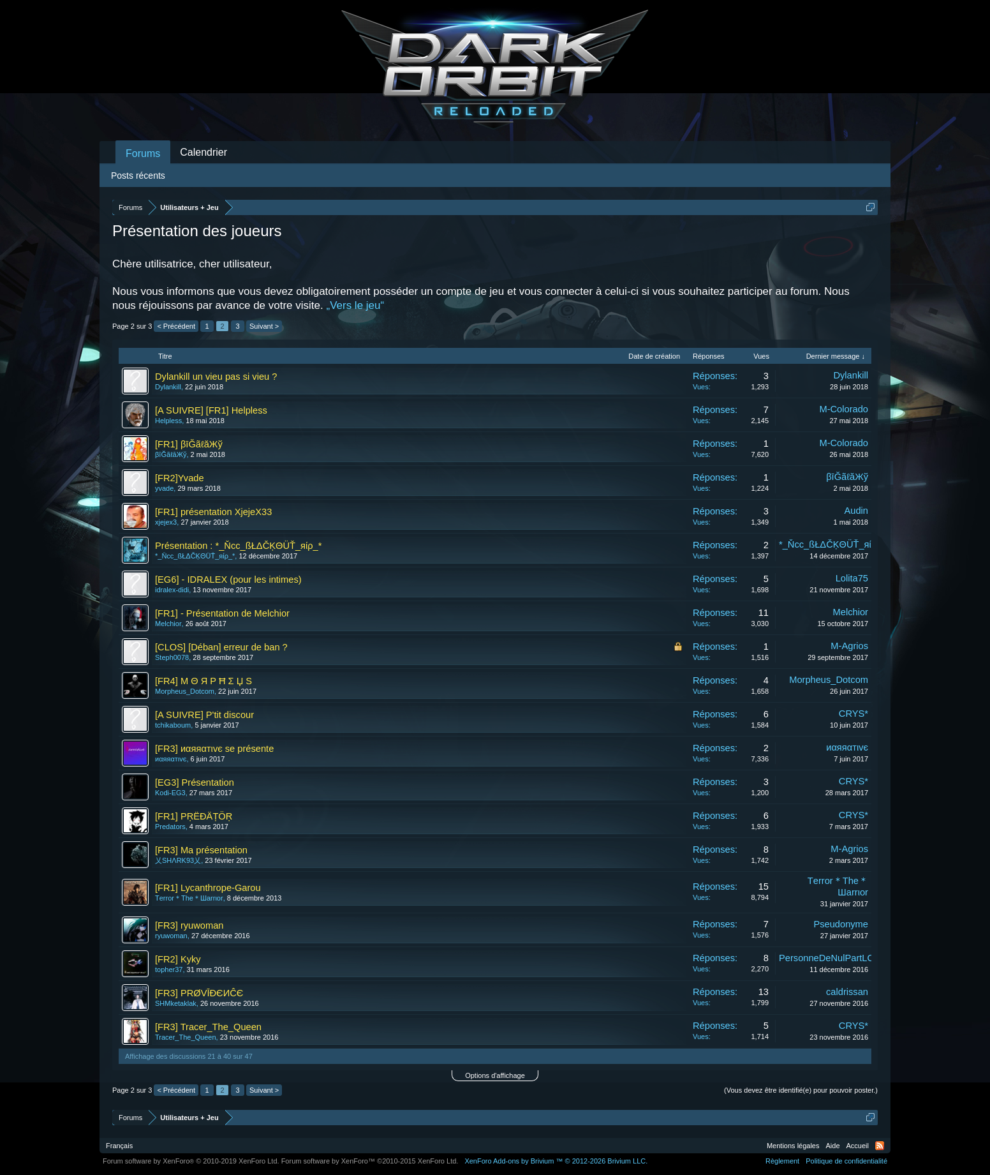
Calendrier (203, 152)
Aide (833, 1145)
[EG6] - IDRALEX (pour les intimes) (228, 579)
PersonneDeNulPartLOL (829, 958)
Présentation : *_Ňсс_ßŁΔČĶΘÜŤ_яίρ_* (238, 546)
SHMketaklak (175, 1003)
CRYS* (853, 713)
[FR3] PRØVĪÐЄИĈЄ (199, 993)
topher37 (168, 969)
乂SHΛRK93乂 (178, 860)
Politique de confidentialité (846, 1161)
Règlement (782, 1161)
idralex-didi (172, 590)
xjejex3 (166, 522)
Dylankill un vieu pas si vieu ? (216, 376)
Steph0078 (172, 657)
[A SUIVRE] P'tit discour (204, 715)
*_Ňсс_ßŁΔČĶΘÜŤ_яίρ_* (195, 556)
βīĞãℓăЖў (170, 454)
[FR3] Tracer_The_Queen (208, 1027)
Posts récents (138, 175)
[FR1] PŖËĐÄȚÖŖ (193, 816)
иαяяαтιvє (170, 759)
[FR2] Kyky (178, 959)
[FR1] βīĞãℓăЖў (189, 444)
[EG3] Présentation (194, 782)
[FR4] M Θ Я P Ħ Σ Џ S (203, 681)
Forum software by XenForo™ (370, 1161)
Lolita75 (852, 578)
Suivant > (264, 326)
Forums (143, 153)
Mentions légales (793, 1145)
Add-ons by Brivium (555, 1161)
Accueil (857, 1145)
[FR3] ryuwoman (189, 925)
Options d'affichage (495, 1075)
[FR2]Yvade (179, 478)
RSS (879, 1145)
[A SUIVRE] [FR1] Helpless (211, 410)
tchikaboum (173, 725)
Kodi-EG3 (170, 793)
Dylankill (168, 387)
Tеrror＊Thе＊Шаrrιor (189, 898)
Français (119, 1145)
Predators (170, 826)
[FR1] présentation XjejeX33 (213, 512)
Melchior (168, 623)
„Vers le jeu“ (355, 305)
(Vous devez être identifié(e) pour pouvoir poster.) (801, 1090)
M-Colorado (843, 409)
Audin (857, 510)
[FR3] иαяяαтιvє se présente (214, 749)
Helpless (168, 420)
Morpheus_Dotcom (184, 691)
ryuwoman (171, 935)
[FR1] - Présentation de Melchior (222, 613)
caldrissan (847, 992)
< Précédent (176, 326)
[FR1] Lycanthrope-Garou (208, 888)
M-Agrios (849, 646)
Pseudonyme (840, 924)
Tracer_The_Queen (185, 1037)
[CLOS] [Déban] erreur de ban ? (221, 647)
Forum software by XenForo (191, 1161)
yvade (164, 488)
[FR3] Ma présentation (201, 850)
